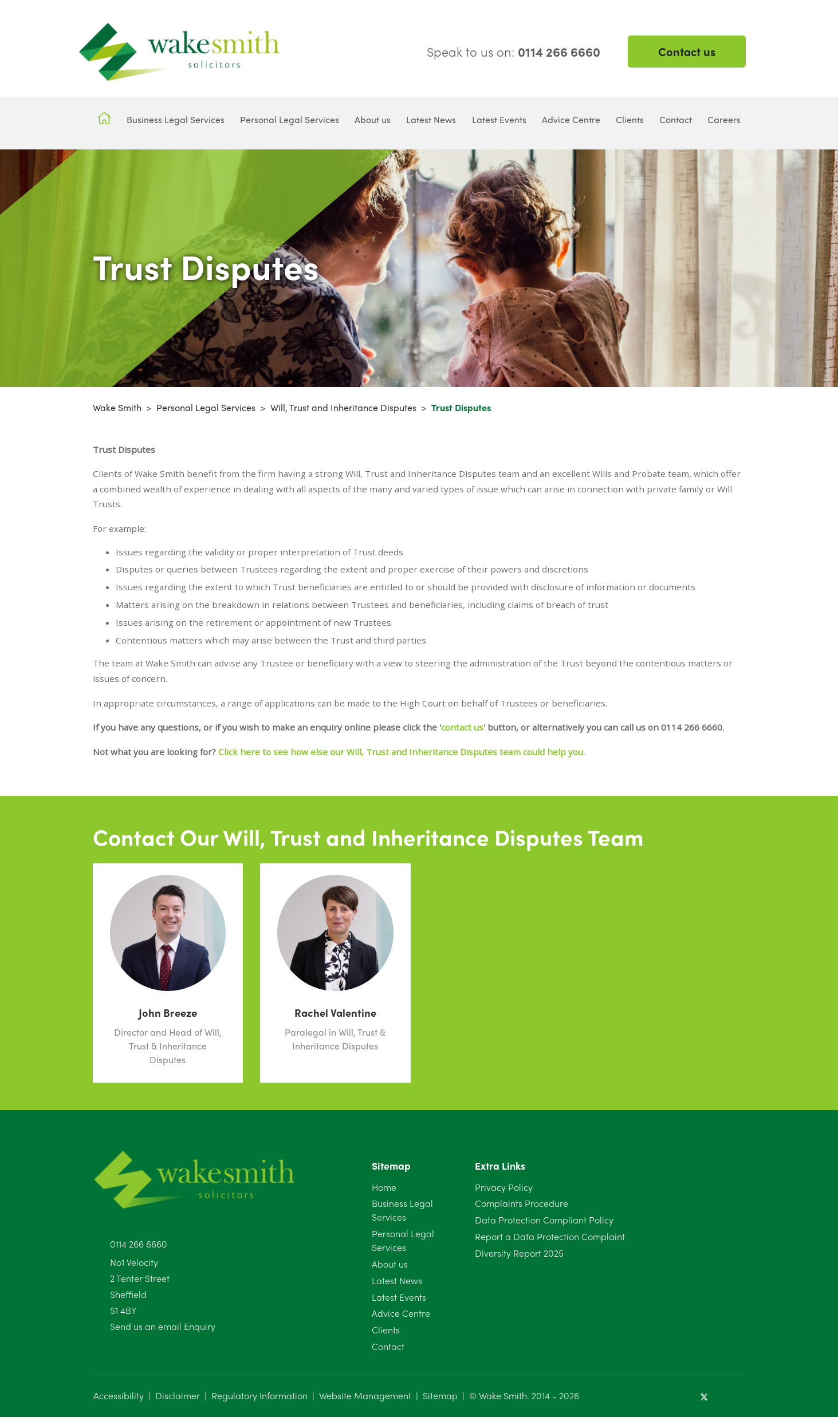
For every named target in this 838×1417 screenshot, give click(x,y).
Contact (388, 1346)
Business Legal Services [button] (176, 119)
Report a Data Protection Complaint (550, 1236)
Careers (724, 119)
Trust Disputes (461, 407)
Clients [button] (630, 119)
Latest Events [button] (499, 119)
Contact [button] (675, 119)
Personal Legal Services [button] (289, 119)
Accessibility (118, 1395)
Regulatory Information (259, 1395)
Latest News (397, 1280)
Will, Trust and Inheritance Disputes (343, 407)
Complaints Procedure (521, 1203)
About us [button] (373, 119)
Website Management (365, 1395)
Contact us (686, 51)
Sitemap (440, 1395)
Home (384, 1187)
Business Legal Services (402, 1210)
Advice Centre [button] (571, 119)
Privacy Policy (504, 1187)
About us (390, 1263)
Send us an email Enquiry (162, 1326)
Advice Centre (401, 1313)
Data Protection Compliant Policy (544, 1219)
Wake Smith (117, 407)
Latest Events (399, 1297)
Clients (386, 1329)
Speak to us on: (513, 51)
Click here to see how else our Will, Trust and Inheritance (338, 751)
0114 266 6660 (138, 1243)
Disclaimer (177, 1395)
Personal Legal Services (205, 407)
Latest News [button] (431, 119)
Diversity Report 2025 (519, 1253)
